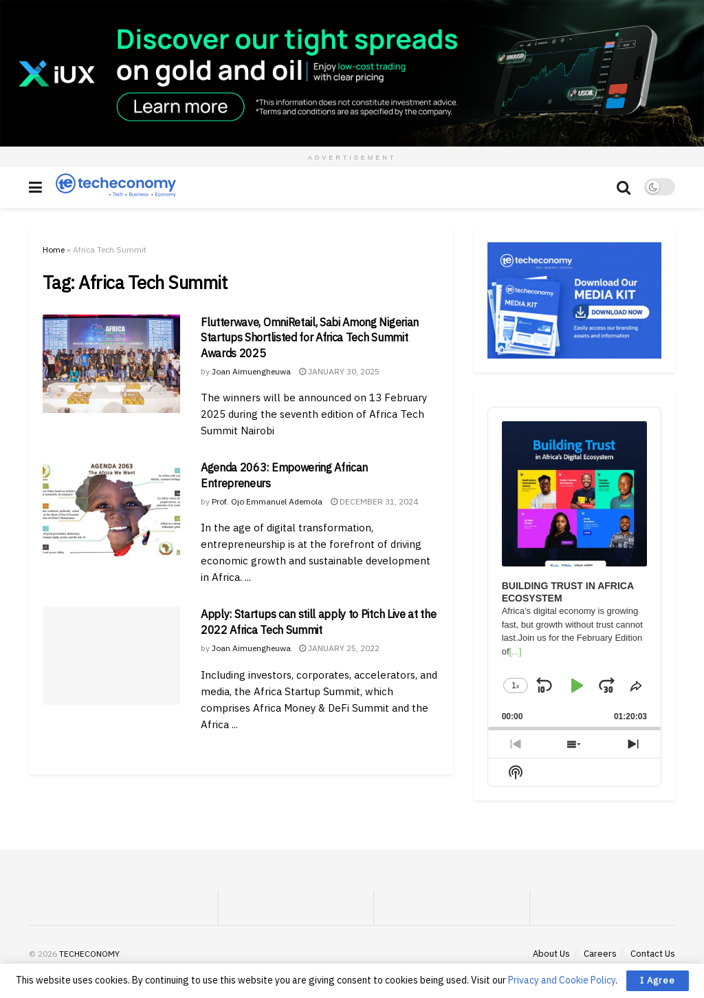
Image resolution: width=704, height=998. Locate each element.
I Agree (657, 980)
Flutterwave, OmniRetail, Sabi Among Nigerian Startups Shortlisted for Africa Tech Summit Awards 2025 (310, 337)
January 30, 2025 (339, 371)
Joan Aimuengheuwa (251, 371)
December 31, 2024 (374, 501)
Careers (600, 953)
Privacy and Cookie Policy (561, 980)
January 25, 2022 (339, 648)
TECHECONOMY (89, 953)
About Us (551, 953)
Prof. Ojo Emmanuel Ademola (267, 501)
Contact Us (652, 953)
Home (54, 249)
